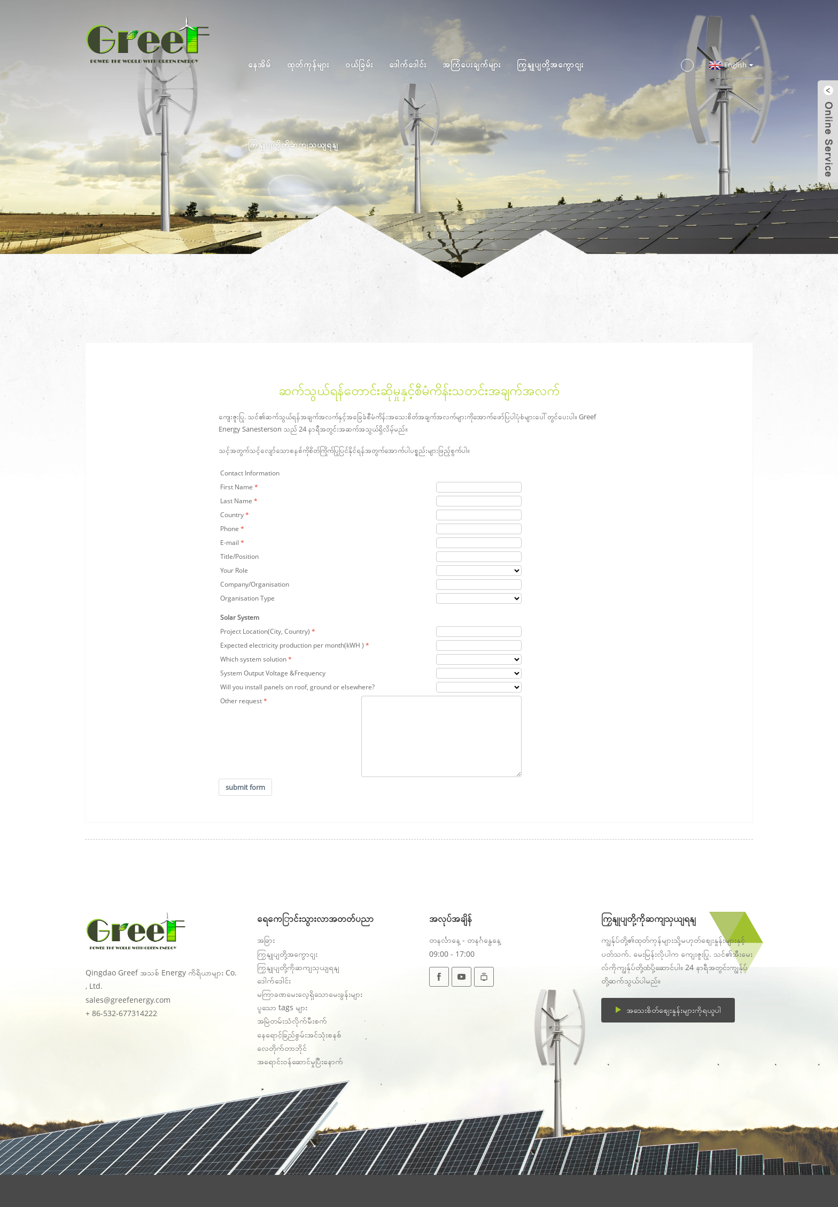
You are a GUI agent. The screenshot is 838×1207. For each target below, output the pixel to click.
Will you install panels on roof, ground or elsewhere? (297, 686)
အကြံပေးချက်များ (472, 64)
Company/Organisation (254, 584)
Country (232, 514)
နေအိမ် (259, 64)
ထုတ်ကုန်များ (308, 64)
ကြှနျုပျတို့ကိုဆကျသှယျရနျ (293, 144)
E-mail (229, 542)
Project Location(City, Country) (265, 631)
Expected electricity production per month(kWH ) (292, 645)
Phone (229, 528)
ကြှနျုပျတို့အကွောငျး (550, 64)
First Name (236, 486)
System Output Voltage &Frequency (272, 673)
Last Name (236, 500)
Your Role (234, 570)
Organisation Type (247, 598)
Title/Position (239, 556)
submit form (245, 787)
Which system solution (253, 659)
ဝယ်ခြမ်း (359, 64)
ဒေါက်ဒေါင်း (407, 64)
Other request (241, 700)
